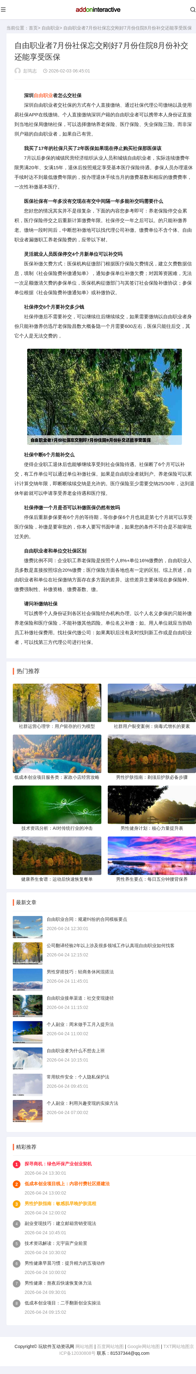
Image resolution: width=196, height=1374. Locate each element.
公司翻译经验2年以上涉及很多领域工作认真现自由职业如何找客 (111, 948)
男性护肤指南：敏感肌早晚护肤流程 (60, 1206)
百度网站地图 (110, 1349)
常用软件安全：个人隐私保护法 (78, 1080)
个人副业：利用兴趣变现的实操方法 (82, 1106)
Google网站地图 (143, 1349)
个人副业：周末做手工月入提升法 (80, 1027)
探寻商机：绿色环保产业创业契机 (58, 1167)
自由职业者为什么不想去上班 (76, 1053)
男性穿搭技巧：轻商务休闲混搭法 (80, 975)
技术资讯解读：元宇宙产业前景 (56, 1246)
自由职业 (50, 27)
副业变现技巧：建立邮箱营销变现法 (60, 1226)
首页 (33, 27)
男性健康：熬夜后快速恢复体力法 (58, 1286)
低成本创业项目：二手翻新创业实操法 (63, 1306)
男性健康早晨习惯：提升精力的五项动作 (65, 1266)
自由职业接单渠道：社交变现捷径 (80, 1001)
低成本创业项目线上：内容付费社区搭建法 (67, 1186)
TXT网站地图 (176, 1349)
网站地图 (84, 1349)
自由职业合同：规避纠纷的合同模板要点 (87, 922)
